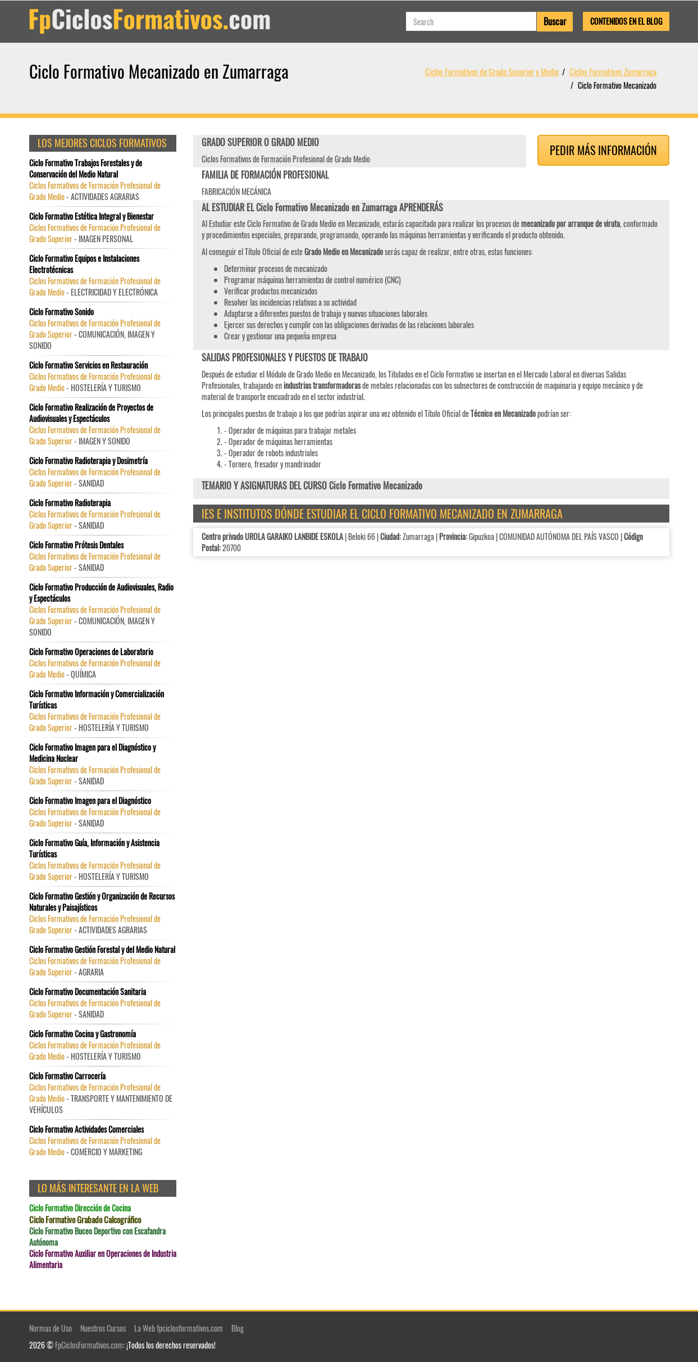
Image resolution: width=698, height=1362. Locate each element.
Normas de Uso (50, 1328)
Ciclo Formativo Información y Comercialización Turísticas (96, 699)
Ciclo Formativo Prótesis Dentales (76, 545)
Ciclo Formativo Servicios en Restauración (88, 365)
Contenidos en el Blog (626, 21)
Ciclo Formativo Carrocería (67, 1076)
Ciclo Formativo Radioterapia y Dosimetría (88, 460)
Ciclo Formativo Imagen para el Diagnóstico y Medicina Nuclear (92, 753)
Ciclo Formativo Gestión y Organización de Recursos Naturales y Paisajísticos (102, 902)
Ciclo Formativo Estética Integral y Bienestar (91, 216)
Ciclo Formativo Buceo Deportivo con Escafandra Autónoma (97, 1236)
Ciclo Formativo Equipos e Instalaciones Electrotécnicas (84, 264)
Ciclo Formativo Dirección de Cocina (80, 1208)
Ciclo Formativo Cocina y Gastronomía (82, 1033)
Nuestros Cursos (103, 1328)
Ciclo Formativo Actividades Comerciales (86, 1129)
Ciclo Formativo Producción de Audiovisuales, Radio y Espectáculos (101, 593)
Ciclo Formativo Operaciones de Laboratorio (91, 651)
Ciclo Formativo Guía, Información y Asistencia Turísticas (94, 848)
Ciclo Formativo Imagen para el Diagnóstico (90, 800)
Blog (237, 1328)
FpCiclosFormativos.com (89, 1345)
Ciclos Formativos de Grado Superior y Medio (492, 71)
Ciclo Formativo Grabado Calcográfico (85, 1219)
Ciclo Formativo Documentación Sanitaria (87, 991)
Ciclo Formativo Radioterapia (70, 503)
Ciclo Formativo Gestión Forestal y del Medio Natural (102, 949)
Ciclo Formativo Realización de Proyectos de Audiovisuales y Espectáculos (91, 413)
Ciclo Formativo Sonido (61, 311)
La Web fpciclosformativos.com (178, 1328)
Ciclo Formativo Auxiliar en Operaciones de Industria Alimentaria (102, 1259)
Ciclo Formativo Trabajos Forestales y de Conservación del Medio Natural (85, 168)
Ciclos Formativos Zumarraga (612, 71)
